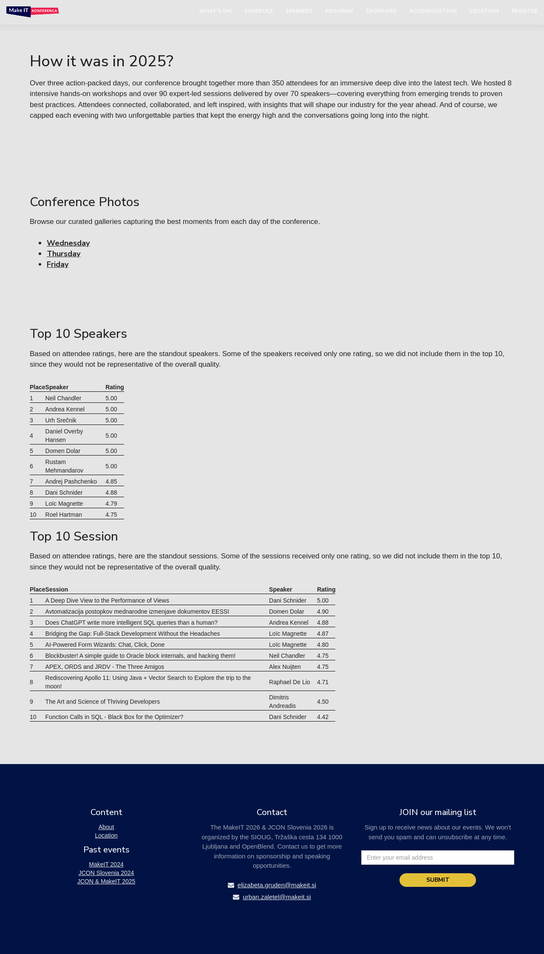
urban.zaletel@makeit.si (272, 896)
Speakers (299, 10)
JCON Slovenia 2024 (106, 872)
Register (525, 10)
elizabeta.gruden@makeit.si (272, 885)
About (106, 827)
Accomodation (433, 10)
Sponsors (381, 10)
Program (339, 10)
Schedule (258, 10)
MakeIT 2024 (106, 864)
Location (484, 10)
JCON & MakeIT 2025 (106, 881)
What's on (215, 10)
